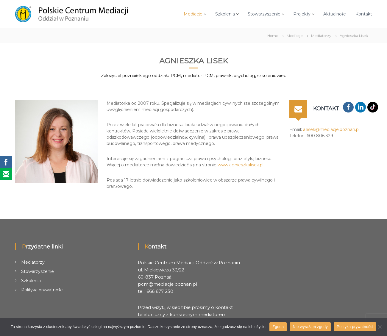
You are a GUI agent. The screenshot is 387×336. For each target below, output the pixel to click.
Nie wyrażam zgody (310, 326)
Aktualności (335, 14)
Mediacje (193, 14)
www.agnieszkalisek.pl (240, 165)
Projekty (301, 14)
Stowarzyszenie (264, 14)
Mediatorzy (33, 262)
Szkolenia (225, 14)
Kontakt (363, 14)
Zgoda (278, 326)
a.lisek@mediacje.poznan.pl (331, 129)
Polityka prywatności (42, 290)
